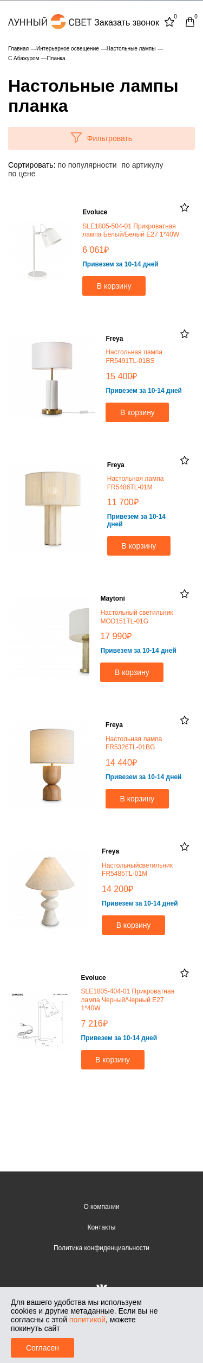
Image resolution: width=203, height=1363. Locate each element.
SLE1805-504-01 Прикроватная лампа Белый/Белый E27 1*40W (130, 230)
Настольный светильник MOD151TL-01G (136, 617)
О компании (101, 1207)
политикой (87, 1319)
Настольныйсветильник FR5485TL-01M (137, 870)
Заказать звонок (126, 22)
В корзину (114, 286)
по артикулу (142, 165)
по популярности (86, 165)
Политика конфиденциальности (101, 1248)
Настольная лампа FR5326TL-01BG (134, 743)
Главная (18, 49)
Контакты (102, 1227)
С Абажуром (23, 58)
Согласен (42, 1347)
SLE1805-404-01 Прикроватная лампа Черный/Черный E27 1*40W (128, 1000)
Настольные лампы (131, 49)
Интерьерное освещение (67, 49)
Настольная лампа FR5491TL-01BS (134, 356)
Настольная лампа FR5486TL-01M (135, 483)
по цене (21, 173)
